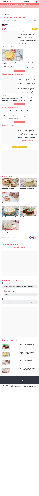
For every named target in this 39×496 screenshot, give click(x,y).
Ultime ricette (12, 6)
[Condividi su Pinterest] (33, 345)
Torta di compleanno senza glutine (27, 296)
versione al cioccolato (13, 196)
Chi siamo (4, 486)
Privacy (29, 486)
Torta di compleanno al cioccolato (27, 324)
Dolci (3, 4)
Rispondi (35, 396)
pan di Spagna (21, 52)
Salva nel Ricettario (19, 254)
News (29, 4)
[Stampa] (36, 345)
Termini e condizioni (35, 487)
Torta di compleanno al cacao (8, 310)
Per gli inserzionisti (17, 494)
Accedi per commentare (19, 355)
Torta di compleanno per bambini (9, 324)
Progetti (24, 6)
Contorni (16, 4)
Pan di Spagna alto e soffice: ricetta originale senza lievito (27, 460)
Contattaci (10, 486)
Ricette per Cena (19, 6)
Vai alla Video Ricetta (19, 99)
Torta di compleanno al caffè (8, 296)
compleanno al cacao (6, 159)
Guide (25, 4)
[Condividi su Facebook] (30, 345)
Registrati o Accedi (16, 487)
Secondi (10, 4)
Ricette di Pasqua (5, 6)
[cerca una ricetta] (32, 1)
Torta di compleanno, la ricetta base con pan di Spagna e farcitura (10, 339)
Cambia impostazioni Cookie (22, 487)
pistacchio (16, 159)
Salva (34, 49)
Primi (7, 4)
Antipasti (21, 4)
